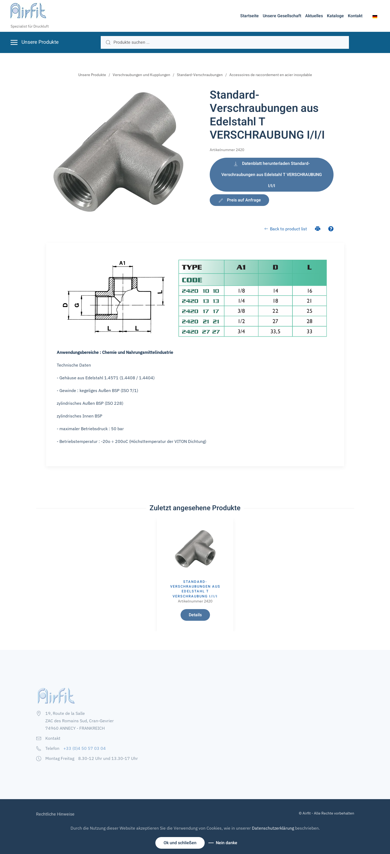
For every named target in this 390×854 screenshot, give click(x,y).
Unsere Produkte (92, 74)
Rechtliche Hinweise (55, 814)
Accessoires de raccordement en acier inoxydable (270, 74)
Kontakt (355, 16)
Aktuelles (314, 16)
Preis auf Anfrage (239, 200)
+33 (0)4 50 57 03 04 (84, 748)
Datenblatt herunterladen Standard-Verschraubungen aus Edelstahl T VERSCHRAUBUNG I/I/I (271, 174)
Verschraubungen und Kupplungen (141, 74)
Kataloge (335, 16)
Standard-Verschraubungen (200, 74)
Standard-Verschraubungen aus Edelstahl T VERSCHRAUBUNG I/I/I (195, 589)
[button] (374, 16)
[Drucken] (317, 228)
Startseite (249, 16)
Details (195, 615)
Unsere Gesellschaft (282, 16)
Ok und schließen (180, 843)
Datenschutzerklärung (273, 828)
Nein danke (226, 843)
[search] (224, 42)
